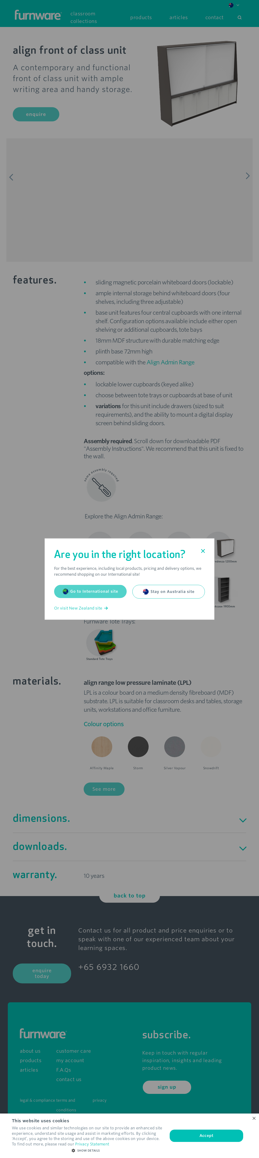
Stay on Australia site (168, 592)
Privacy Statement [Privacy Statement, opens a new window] (92, 1144)
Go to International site (90, 591)
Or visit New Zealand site (81, 608)
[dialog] (129, 1136)
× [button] (253, 1118)
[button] (87, 1150)
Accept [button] (206, 1135)
